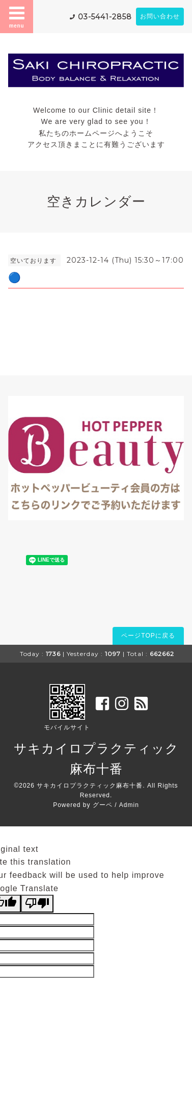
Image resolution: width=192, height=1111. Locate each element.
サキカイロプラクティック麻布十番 (90, 785)
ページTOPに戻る (148, 635)
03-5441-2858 (105, 16)
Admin (129, 805)
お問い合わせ (160, 16)
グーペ (103, 805)
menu (17, 16)
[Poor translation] (37, 903)
